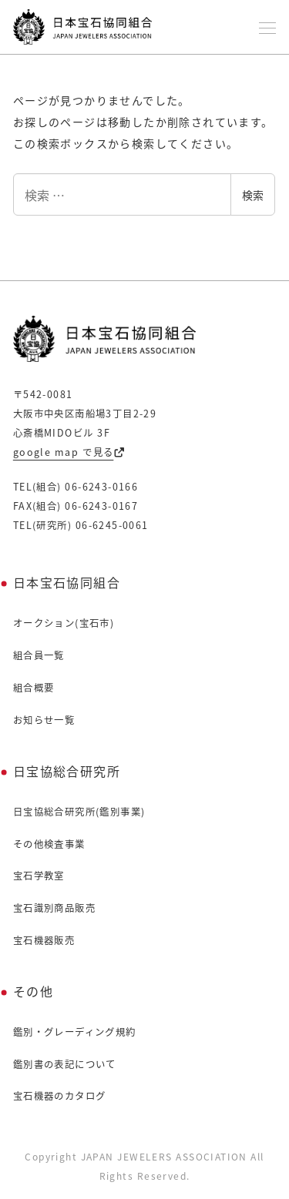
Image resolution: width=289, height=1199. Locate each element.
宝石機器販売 (44, 940)
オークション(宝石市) (63, 623)
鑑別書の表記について (64, 1064)
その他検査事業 (49, 844)
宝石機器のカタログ (59, 1096)
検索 (253, 195)
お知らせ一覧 (44, 720)
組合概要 (34, 688)
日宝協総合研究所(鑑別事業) (79, 812)
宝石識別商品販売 (54, 908)
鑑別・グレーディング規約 (74, 1032)
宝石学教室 (39, 876)
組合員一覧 (39, 655)
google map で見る (69, 452)
